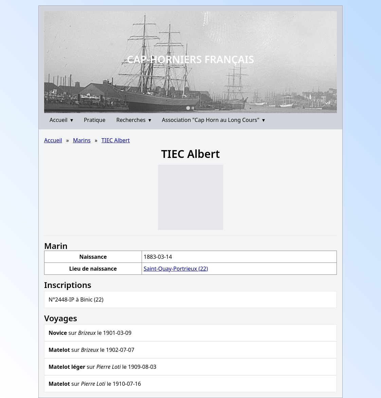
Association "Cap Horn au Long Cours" (213, 120)
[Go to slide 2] (193, 108)
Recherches (133, 120)
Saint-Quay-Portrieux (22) (176, 268)
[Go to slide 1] (188, 108)
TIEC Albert (116, 140)
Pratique (95, 120)
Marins (82, 140)
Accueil (61, 120)
